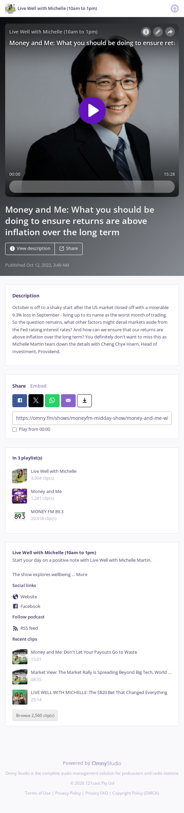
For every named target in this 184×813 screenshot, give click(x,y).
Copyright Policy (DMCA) (135, 793)
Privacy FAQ (96, 793)
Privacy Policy (68, 793)
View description (30, 249)
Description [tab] (25, 295)
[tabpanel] (92, 329)
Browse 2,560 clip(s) (35, 715)
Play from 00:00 (31, 429)
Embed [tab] (38, 386)
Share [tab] (19, 386)
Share (68, 249)
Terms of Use (38, 793)
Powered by (92, 763)
